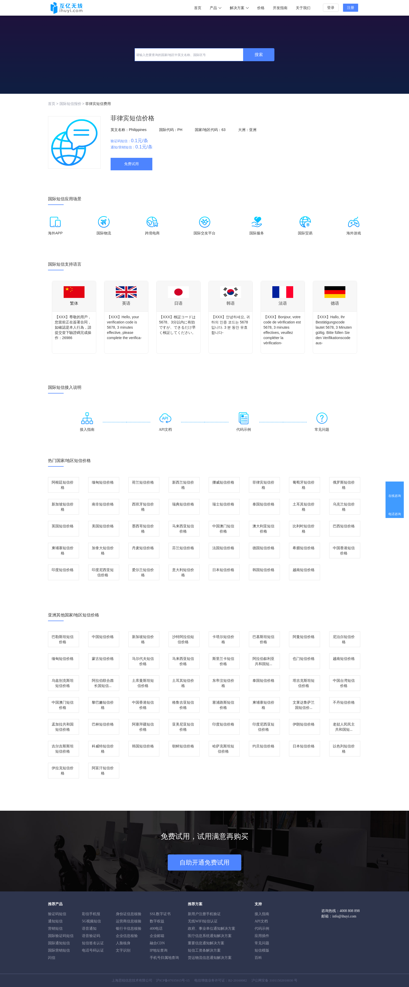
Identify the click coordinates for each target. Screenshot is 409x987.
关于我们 (303, 8)
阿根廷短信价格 (63, 485)
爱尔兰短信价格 (143, 572)
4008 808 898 (350, 911)
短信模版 (262, 950)
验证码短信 (57, 914)
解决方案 (239, 8)
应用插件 (262, 936)
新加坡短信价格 (63, 506)
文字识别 (123, 950)
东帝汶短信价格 (223, 683)
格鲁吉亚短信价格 (183, 705)
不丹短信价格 (344, 702)
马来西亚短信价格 (183, 528)
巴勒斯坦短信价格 (63, 639)
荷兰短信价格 (143, 482)
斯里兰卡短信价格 (223, 661)
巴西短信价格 (344, 526)
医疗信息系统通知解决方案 (210, 936)
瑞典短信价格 (183, 504)
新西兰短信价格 (183, 485)
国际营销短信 (59, 950)
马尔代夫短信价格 (143, 661)
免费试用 (131, 164)
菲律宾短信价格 (263, 485)
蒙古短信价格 (103, 659)
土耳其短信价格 (304, 506)
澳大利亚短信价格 (263, 528)
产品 (215, 8)
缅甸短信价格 (103, 482)
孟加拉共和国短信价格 (63, 727)
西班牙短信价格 (143, 506)
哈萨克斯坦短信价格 (223, 748)
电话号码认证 (93, 950)
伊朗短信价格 (304, 724)
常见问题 (262, 943)
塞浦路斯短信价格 (223, 705)
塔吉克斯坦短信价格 (304, 683)
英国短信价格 (63, 526)
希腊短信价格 (304, 548)
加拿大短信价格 (103, 550)
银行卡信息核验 (128, 928)
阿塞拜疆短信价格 (143, 727)
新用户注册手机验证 (204, 914)
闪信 (51, 958)
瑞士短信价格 (223, 504)
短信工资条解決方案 (204, 950)
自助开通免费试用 (204, 862)
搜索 (259, 54)
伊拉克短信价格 (63, 770)
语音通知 (89, 928)
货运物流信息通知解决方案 (210, 958)
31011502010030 (281, 980)
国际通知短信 (59, 943)
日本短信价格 (223, 570)
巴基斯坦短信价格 (263, 639)
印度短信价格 (63, 570)
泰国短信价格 (263, 504)
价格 (260, 8)
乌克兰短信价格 (344, 506)
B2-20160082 (237, 980)
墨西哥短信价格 (143, 528)
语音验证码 (91, 936)
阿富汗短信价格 (103, 770)
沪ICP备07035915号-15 (173, 980)
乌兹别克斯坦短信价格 (63, 683)
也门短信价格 (304, 659)
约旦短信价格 (263, 746)
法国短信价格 (223, 548)
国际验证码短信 (61, 936)
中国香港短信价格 (344, 550)
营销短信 (55, 928)
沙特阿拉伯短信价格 (183, 639)
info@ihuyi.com (344, 916)
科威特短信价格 (103, 748)
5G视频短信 (91, 921)
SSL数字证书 (160, 914)
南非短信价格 (103, 504)
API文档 (261, 921)
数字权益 (157, 921)
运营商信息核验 (128, 921)
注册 (350, 8)
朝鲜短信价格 (183, 746)
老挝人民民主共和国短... (344, 727)
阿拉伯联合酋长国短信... (103, 683)
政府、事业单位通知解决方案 (211, 928)
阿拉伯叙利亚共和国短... (263, 661)
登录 (330, 8)
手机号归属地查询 (164, 958)
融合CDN (157, 943)
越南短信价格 (304, 570)
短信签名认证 (93, 943)
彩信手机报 (91, 914)
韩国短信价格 (263, 570)
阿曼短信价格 (304, 637)
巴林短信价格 (103, 724)
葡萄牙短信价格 (304, 485)
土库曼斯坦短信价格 (143, 683)
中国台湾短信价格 (344, 683)
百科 (258, 958)
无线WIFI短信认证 (203, 921)
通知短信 (55, 921)
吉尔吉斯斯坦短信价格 (63, 748)
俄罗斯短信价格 (344, 485)
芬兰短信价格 (183, 548)
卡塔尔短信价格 (223, 639)
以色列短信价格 (344, 748)
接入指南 (262, 914)
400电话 (156, 928)
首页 (197, 8)
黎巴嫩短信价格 (103, 705)
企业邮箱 (157, 936)
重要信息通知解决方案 (206, 943)
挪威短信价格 (223, 482)
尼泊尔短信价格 (344, 639)
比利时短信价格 (304, 528)
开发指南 (280, 8)
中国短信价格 (103, 637)
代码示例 (262, 928)
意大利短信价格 (183, 572)
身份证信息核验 (128, 914)
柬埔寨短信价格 (63, 550)
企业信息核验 (127, 936)
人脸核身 (123, 943)
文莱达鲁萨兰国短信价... (304, 705)
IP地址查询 (158, 950)
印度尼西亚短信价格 (103, 572)
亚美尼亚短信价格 (183, 727)
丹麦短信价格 (143, 548)
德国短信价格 (263, 548)
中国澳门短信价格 (223, 528)
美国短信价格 (103, 526)
